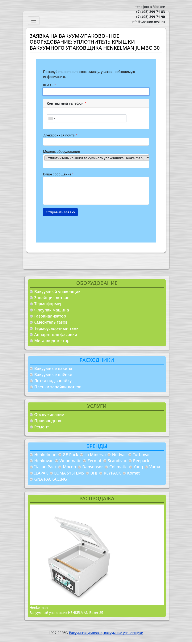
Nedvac (119, 454)
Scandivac (117, 460)
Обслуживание (49, 414)
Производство (48, 420)
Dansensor (92, 466)
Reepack (141, 460)
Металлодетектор (52, 340)
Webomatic (70, 460)
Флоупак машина (51, 310)
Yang (138, 466)
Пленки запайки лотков (57, 387)
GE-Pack (70, 454)
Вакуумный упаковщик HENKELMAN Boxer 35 (66, 612)
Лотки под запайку (53, 380)
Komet (133, 473)
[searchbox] (45, 164)
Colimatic (118, 466)
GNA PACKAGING (50, 479)
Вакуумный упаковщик (57, 291)
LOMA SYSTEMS (69, 473)
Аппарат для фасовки (55, 334)
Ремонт (41, 427)
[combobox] (52, 118)
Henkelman (45, 454)
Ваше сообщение (57, 174)
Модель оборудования (61, 151)
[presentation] (75, 227)
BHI (93, 473)
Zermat (94, 460)
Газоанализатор (50, 316)
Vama (154, 466)
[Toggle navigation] (34, 20)
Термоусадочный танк (56, 328)
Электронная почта (59, 135)
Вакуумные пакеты (53, 368)
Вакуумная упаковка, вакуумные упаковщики (106, 632)
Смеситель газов (51, 322)
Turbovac (141, 454)
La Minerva (95, 454)
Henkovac (43, 460)
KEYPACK (112, 473)
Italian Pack (45, 466)
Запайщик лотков (51, 297)
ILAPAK (41, 473)
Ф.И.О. (48, 85)
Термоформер (48, 303)
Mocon (69, 466)
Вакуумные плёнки (53, 374)
